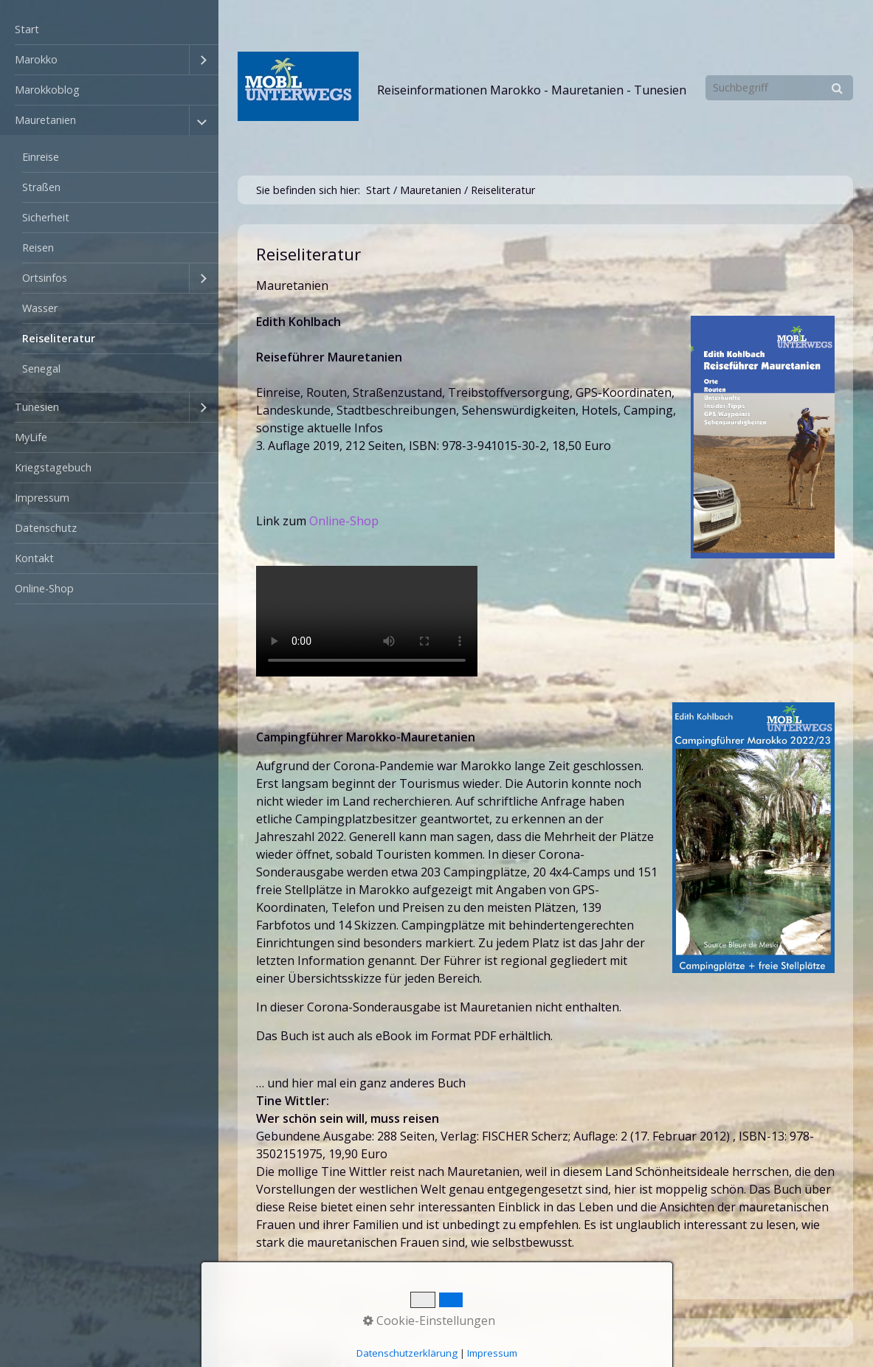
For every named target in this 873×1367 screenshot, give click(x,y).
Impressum (42, 498)
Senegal (41, 368)
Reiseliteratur (58, 338)
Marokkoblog (47, 90)
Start (27, 29)
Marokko (36, 59)
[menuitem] (109, 30)
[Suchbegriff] (779, 87)
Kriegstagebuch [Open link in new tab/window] (53, 467)
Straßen (41, 187)
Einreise (40, 157)
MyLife (31, 437)
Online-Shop (44, 588)
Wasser (40, 308)
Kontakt (34, 558)
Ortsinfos (44, 278)
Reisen (38, 247)
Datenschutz (46, 528)
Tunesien (37, 407)
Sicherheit (45, 217)
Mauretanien (45, 120)
